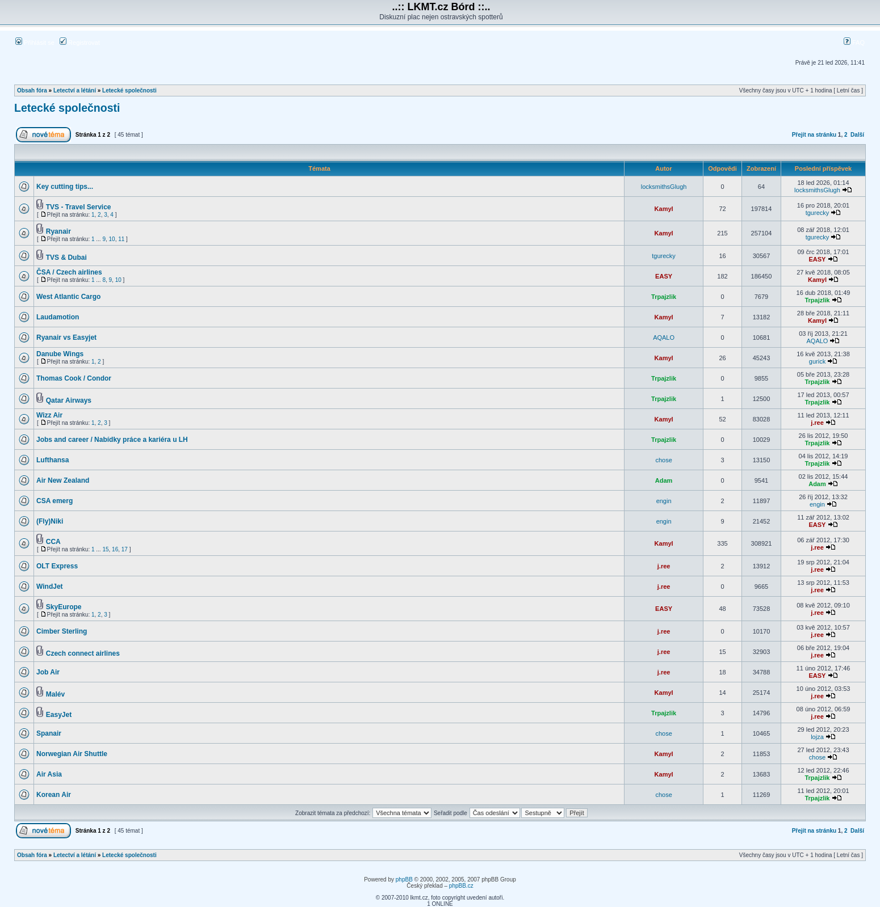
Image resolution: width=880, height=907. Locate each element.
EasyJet (59, 715)
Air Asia (49, 774)
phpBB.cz (461, 886)
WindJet (49, 586)
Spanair (48, 733)
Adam (664, 480)
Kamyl (664, 208)
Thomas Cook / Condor (73, 378)
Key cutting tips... (64, 187)
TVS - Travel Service (78, 207)
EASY (816, 259)
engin (664, 500)
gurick (817, 361)
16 (115, 549)
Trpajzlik (663, 296)
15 (105, 549)
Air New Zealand (62, 480)
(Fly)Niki (49, 521)
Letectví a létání (74, 90)
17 (124, 549)
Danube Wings (59, 354)
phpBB (404, 879)
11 (121, 239)
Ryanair (58, 231)
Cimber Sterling (61, 631)
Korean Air (53, 795)
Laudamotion (57, 317)
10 (112, 239)
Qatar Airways (68, 400)
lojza (817, 736)
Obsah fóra (32, 90)
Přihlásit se (35, 42)
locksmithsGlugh (664, 186)
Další (857, 135)
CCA (53, 542)
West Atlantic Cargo (68, 297)
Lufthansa (52, 460)
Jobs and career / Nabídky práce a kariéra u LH (112, 440)
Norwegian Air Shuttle (71, 754)
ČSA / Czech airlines (69, 272)
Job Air (48, 672)
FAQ (854, 42)
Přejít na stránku (814, 135)
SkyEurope (64, 607)
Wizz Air (49, 415)
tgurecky (817, 212)
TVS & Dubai (66, 257)
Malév (55, 694)
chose (663, 460)
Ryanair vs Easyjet (66, 337)
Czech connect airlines (83, 653)
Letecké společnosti (129, 90)
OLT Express (57, 566)
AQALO (663, 337)
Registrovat (80, 42)
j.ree (817, 422)
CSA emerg (54, 501)
